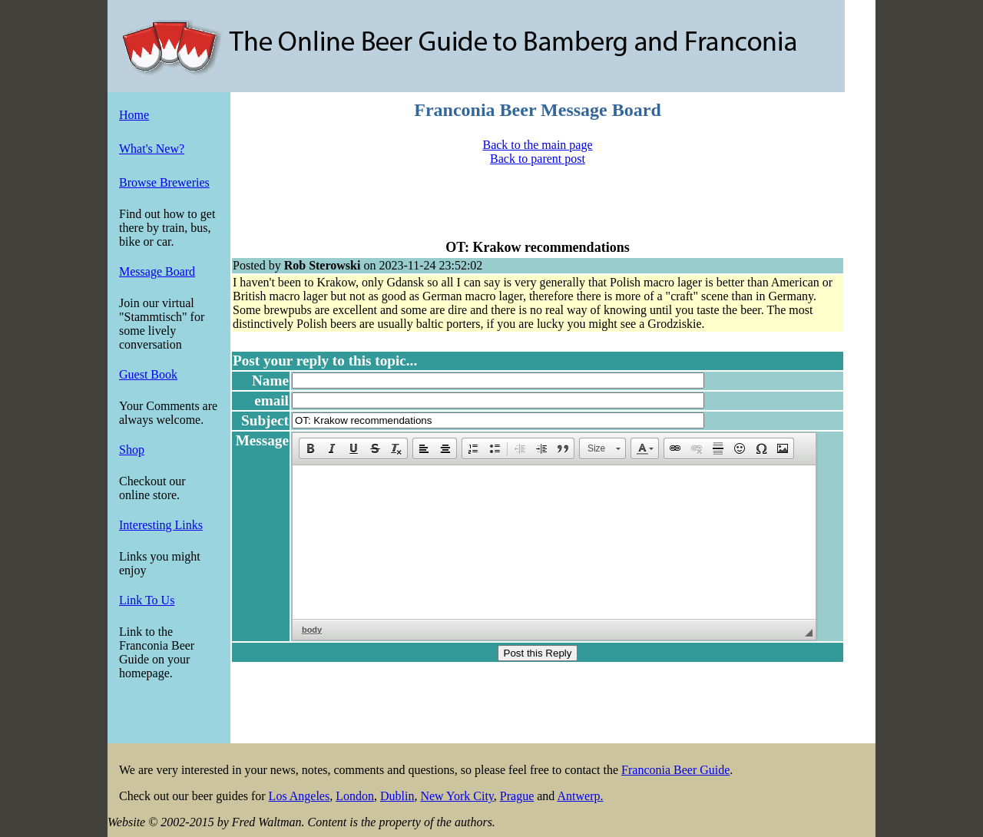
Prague (517, 795)
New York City (456, 795)
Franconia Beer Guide (675, 769)
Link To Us (146, 600)
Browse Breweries (164, 182)
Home (134, 114)
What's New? (151, 148)
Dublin (397, 795)
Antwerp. (580, 795)
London (355, 795)
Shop (131, 449)
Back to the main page (537, 144)
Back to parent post (537, 158)
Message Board (157, 271)
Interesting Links (161, 524)
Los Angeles (299, 795)
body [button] (312, 629)
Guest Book (148, 374)
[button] (310, 448)
